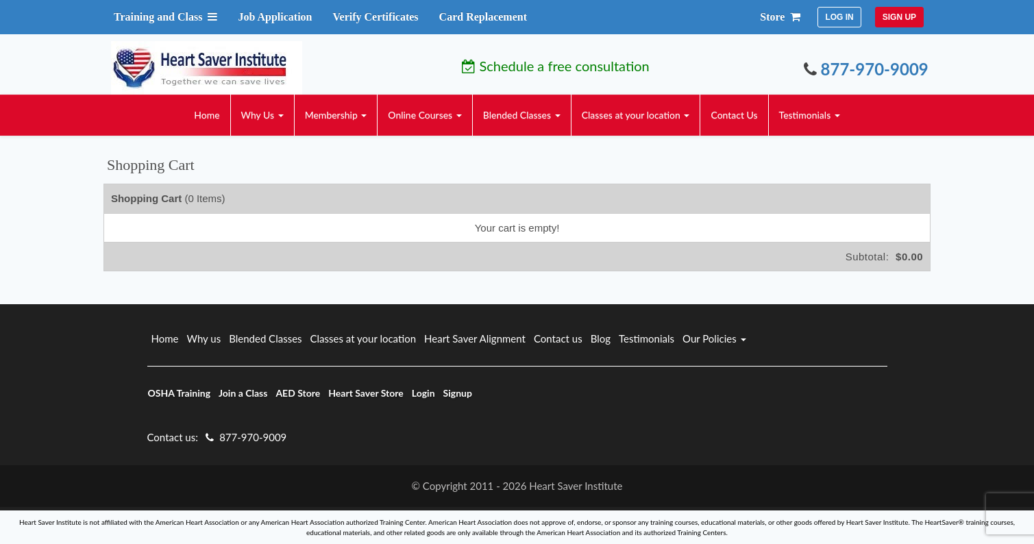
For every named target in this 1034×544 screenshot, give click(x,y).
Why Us (262, 115)
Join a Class (243, 393)
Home (206, 115)
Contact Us (734, 115)
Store (780, 17)
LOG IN (839, 17)
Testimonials (809, 115)
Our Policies (714, 338)
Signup (457, 393)
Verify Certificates (375, 17)
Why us (203, 338)
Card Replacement (483, 17)
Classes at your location (636, 115)
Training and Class (166, 17)
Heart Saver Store (366, 393)
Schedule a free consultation (555, 66)
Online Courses (424, 115)
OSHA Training (179, 393)
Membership (336, 115)
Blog (601, 338)
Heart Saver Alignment (475, 338)
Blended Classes (522, 115)
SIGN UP (899, 17)
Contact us (558, 338)
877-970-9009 (866, 69)
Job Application (275, 17)
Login (423, 393)
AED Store (297, 393)
